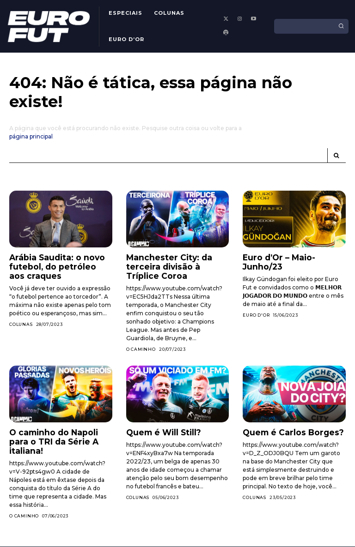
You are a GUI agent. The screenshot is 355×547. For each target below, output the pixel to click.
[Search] (341, 26)
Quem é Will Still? (158, 428)
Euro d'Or (256, 304)
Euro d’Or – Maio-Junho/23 (292, 256)
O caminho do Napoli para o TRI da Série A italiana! (57, 432)
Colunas (21, 320)
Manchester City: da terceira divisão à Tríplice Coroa (173, 264)
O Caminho (141, 345)
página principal (31, 136)
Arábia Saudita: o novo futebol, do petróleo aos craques (55, 264)
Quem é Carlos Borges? (287, 428)
